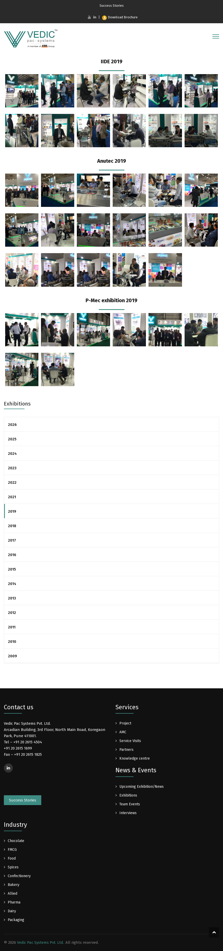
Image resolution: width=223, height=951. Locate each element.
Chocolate (16, 841)
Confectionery (19, 876)
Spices (13, 867)
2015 (12, 569)
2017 (12, 540)
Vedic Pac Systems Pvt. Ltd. (40, 942)
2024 (12, 453)
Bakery (13, 885)
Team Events (129, 804)
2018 (12, 526)
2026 (12, 424)
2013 (12, 598)
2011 (11, 627)
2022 (12, 482)
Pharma (14, 902)
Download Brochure (120, 17)
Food (12, 858)
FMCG (12, 849)
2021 (12, 497)
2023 (12, 468)
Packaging (16, 920)
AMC (122, 732)
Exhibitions (128, 795)
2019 (12, 511)
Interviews (128, 813)
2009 (12, 656)
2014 (12, 583)
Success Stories (112, 5)
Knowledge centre (134, 758)
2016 (12, 554)
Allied (12, 893)
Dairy (12, 911)
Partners (126, 749)
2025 (12, 439)
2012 (12, 612)
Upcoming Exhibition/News (141, 786)
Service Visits (130, 741)
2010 (12, 641)
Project (125, 723)
